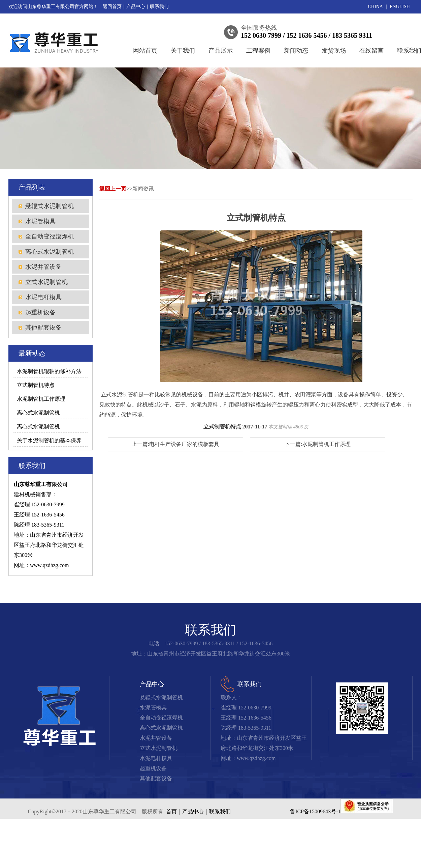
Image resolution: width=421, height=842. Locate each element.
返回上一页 (112, 189)
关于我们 (183, 50)
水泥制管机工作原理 (41, 399)
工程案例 (258, 50)
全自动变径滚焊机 (49, 236)
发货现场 (334, 50)
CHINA (375, 6)
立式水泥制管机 (46, 282)
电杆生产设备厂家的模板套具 (184, 444)
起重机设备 (40, 312)
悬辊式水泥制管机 (49, 206)
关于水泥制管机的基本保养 (49, 440)
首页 (171, 811)
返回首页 (112, 6)
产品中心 (135, 6)
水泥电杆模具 (43, 297)
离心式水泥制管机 (49, 251)
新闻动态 (296, 50)
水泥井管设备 (43, 266)
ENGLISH (400, 6)
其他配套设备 (43, 327)
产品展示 (220, 50)
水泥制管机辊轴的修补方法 (49, 371)
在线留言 (371, 50)
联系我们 (159, 6)
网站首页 (145, 50)
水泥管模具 (40, 221)
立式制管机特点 (36, 385)
